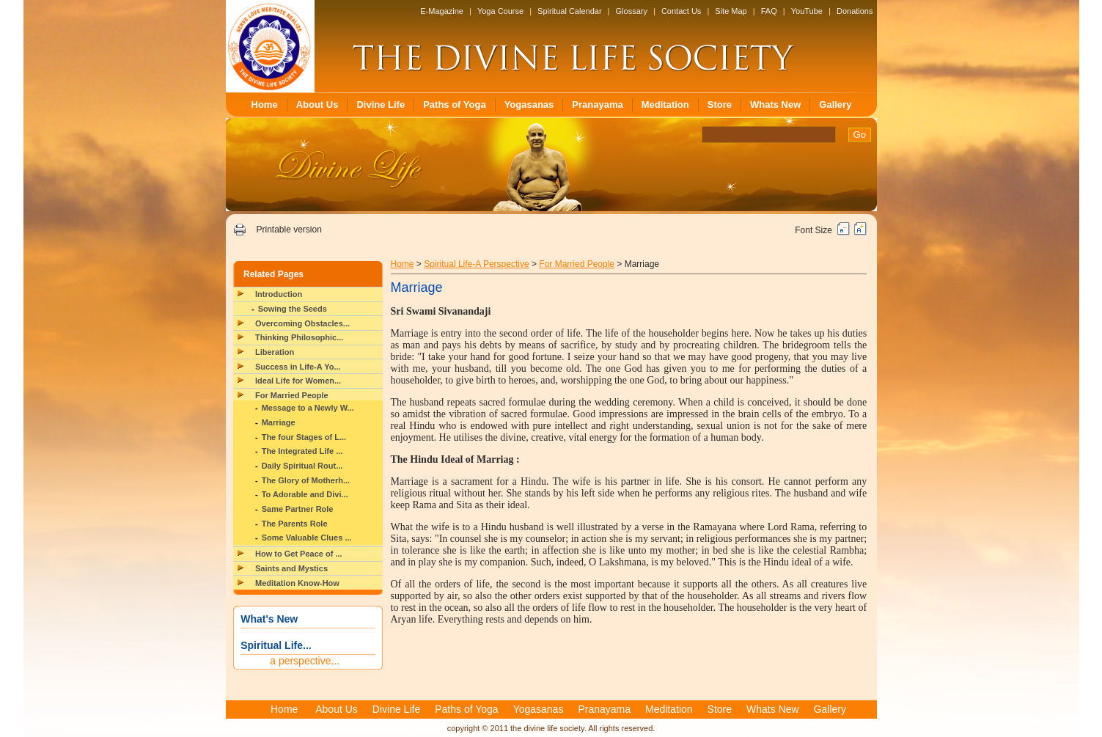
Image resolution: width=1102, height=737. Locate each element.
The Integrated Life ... (302, 451)
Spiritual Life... (275, 645)
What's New (269, 619)
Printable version (288, 229)
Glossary (631, 11)
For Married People (291, 395)
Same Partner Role (298, 509)
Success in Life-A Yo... (298, 366)
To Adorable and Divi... (305, 494)
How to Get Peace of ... (298, 553)
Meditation (665, 104)
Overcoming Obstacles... (302, 323)
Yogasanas (529, 104)
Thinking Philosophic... (299, 337)
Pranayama (597, 104)
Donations (855, 11)
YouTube (807, 11)
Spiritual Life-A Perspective (476, 264)
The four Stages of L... (304, 437)
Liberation (274, 352)
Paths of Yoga (454, 104)
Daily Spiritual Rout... (302, 465)
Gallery (835, 104)
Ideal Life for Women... (298, 380)
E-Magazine (441, 11)
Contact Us (681, 11)
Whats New (775, 104)
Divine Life (380, 104)
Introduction (278, 294)
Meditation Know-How (297, 583)
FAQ (769, 11)
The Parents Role (295, 523)
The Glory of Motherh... (306, 480)
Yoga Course (500, 11)
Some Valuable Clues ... (307, 537)
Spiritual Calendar (569, 11)
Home (264, 104)
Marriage (278, 422)
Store (720, 104)
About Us (317, 104)
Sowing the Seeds (292, 308)
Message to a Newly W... (308, 407)
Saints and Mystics (291, 568)
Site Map (730, 11)
